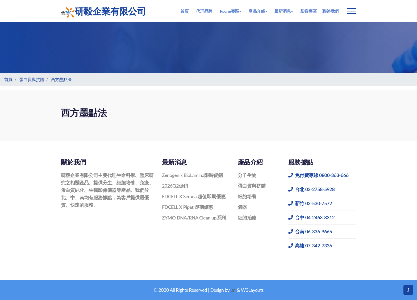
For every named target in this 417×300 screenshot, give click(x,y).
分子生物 (247, 175)
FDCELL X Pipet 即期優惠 (187, 207)
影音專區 (308, 11)
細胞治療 (247, 218)
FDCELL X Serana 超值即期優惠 (193, 196)
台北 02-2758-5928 (311, 189)
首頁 (184, 11)
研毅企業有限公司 (103, 12)
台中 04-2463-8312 (311, 217)
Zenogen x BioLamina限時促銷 (192, 175)
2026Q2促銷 (175, 186)
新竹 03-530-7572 (310, 203)
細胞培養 (247, 196)
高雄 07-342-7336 (310, 245)
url (233, 290)
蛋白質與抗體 (31, 79)
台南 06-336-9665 (310, 231)
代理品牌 (204, 11)
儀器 (242, 207)
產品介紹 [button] (256, 11)
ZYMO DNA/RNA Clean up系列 (194, 218)
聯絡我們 (330, 11)
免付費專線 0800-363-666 (318, 175)
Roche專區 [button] (229, 11)
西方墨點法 (61, 79)
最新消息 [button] (282, 11)
